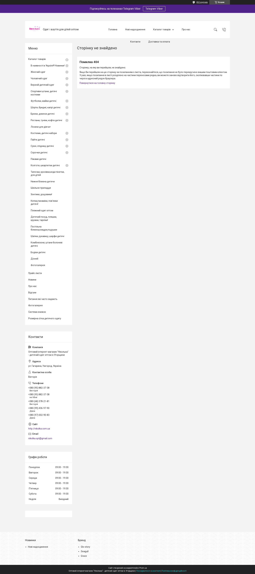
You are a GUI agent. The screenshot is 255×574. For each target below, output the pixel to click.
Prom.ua (143, 568)
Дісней (34, 258)
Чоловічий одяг (39, 78)
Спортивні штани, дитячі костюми (44, 93)
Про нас (186, 29)
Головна (112, 29)
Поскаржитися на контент (148, 571)
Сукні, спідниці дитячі (42, 146)
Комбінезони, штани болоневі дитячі (46, 244)
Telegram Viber (154, 8)
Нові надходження (135, 29)
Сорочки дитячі (39, 152)
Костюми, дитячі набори (44, 133)
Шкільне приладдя (41, 188)
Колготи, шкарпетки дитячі (45, 165)
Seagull (84, 551)
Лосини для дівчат (41, 127)
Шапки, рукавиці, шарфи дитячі (47, 236)
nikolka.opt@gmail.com (40, 438)
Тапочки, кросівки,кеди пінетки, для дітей (47, 173)
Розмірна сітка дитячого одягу (44, 318)
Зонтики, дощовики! (41, 194)
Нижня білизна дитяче (43, 181)
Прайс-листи (35, 273)
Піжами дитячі (38, 159)
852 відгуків (202, 2)
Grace (84, 556)
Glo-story (85, 547)
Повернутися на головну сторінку (97, 83)
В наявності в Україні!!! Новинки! (48, 65)
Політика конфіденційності (174, 571)
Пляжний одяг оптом (42, 210)
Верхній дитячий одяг (42, 85)
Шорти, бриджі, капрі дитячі (45, 107)
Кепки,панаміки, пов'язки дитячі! (44, 202)
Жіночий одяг (38, 72)
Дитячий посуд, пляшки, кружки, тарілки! (44, 218)
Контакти (135, 41)
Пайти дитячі (38, 139)
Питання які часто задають (42, 299)
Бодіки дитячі (38, 252)
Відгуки (32, 292)
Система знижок (37, 312)
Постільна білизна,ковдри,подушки (44, 228)
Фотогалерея (38, 265)
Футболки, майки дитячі (43, 101)
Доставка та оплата (159, 41)
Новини (32, 279)
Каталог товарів (162, 29)
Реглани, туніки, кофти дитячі (46, 120)
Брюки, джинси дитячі (42, 113)
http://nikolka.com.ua (39, 428)
